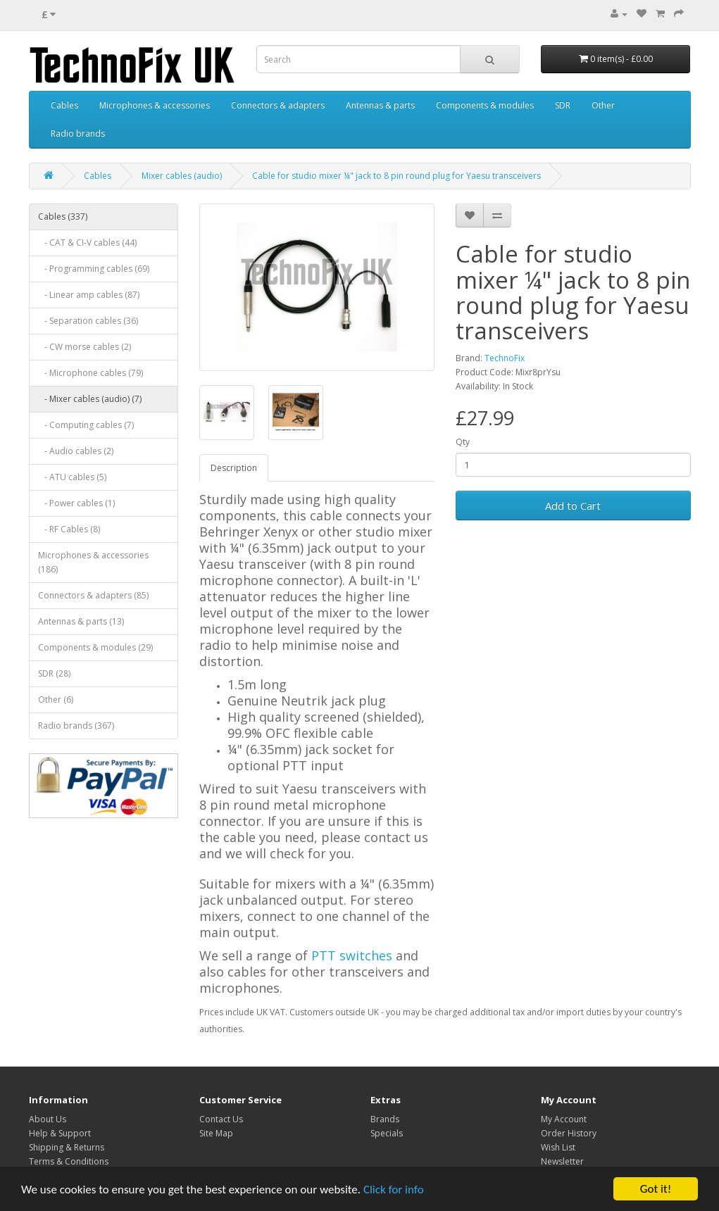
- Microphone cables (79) (90, 373)
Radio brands (78, 133)
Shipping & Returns (66, 1147)
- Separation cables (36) (88, 321)
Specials (386, 1133)
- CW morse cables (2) (84, 347)
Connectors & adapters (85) (93, 595)
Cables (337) (62, 216)
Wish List (558, 1147)
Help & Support (60, 1133)
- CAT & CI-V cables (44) (87, 243)
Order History (568, 1133)
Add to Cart (573, 505)
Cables (64, 105)
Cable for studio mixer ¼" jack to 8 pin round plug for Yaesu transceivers (396, 176)
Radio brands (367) (76, 726)
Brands (384, 1119)
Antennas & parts (380, 105)
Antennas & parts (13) (81, 621)
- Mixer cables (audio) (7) (90, 399)
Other (603, 105)
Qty (463, 442)
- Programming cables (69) (93, 269)
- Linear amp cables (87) (88, 295)
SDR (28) (54, 673)
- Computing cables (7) (86, 425)
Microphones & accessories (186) (93, 562)
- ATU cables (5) (72, 477)
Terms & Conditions (68, 1161)
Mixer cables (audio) (182, 176)
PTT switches (351, 955)
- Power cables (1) (76, 503)
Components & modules (485, 105)
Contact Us (221, 1119)
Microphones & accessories (154, 105)
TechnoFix (504, 358)
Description (234, 468)
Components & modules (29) (95, 647)
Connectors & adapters (278, 105)
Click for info (393, 1189)
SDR (562, 105)
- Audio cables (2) (75, 451)
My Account (564, 1119)
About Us (47, 1119)
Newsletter (562, 1161)
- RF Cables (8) (69, 529)
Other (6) (55, 699)
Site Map (216, 1133)
